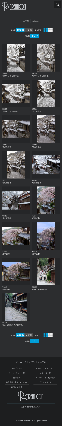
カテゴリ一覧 (45, 373)
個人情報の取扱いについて (16, 382)
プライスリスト (45, 382)
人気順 (28, 30)
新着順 (20, 30)
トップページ (16, 368)
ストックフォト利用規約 (45, 378)
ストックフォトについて (45, 368)
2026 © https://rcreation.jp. (24, 421)
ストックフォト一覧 (17, 373)
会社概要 (16, 378)
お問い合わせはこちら (31, 407)
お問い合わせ (16, 387)
